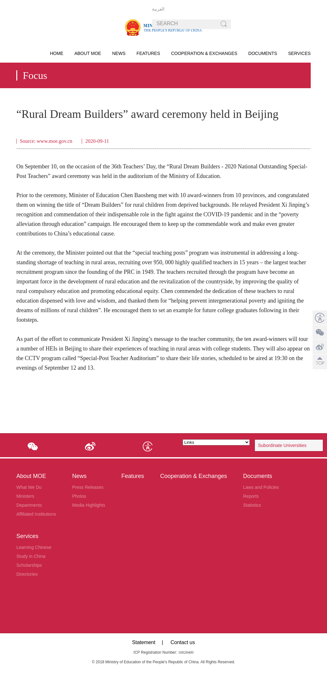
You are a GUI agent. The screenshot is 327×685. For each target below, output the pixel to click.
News (118, 53)
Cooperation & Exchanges (204, 53)
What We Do (29, 487)
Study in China (30, 556)
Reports (251, 496)
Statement (144, 642)
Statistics (252, 505)
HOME (56, 53)
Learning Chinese (33, 547)
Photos (79, 496)
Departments (29, 505)
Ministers (25, 496)
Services (299, 53)
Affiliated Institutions (36, 514)
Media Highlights (88, 505)
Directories (27, 574)
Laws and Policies (261, 487)
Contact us (183, 642)
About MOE (87, 53)
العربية (158, 9)
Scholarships (29, 565)
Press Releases (87, 487)
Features (148, 53)
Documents (262, 53)
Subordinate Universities (282, 445)
